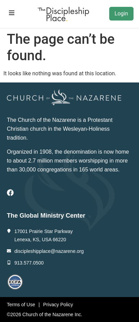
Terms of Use (21, 304)
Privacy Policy (58, 304)
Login (121, 13)
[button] (11, 13)
